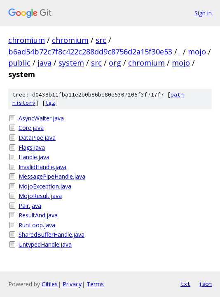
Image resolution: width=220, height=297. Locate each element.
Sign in (203, 13)
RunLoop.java (37, 225)
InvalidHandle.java (42, 167)
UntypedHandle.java (45, 244)
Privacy (72, 284)
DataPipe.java (37, 137)
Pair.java (30, 206)
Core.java (31, 128)
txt (185, 284)
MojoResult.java (40, 196)
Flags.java (32, 147)
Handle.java (34, 157)
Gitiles (50, 284)
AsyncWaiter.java (41, 118)
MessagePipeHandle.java (52, 176)
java (44, 63)
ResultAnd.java (38, 215)
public (19, 63)
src (101, 40)
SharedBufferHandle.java (51, 234)
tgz (50, 102)
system (71, 63)
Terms (95, 284)
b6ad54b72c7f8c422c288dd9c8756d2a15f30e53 (90, 52)
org (115, 63)
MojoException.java (45, 186)
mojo (197, 52)
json (205, 284)
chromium (26, 40)
